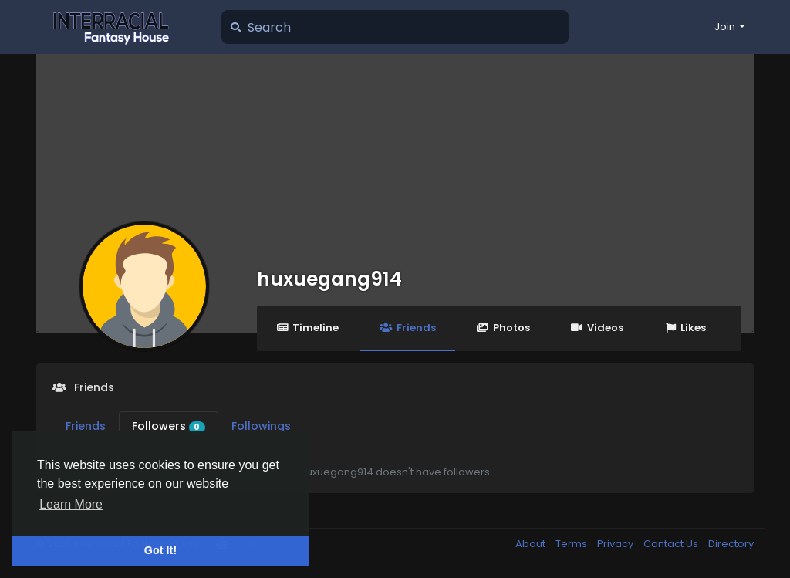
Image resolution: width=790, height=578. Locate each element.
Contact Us (672, 543)
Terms (572, 543)
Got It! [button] (160, 550)
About (531, 543)
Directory (731, 543)
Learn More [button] (71, 504)
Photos (503, 327)
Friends (407, 327)
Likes (685, 327)
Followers (168, 426)
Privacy (616, 543)
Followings (261, 426)
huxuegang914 (329, 278)
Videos (597, 327)
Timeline (307, 327)
